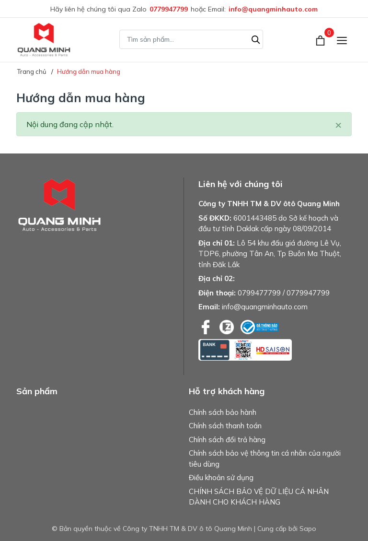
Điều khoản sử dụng (221, 477)
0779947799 (169, 9)
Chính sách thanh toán (225, 425)
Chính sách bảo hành (222, 412)
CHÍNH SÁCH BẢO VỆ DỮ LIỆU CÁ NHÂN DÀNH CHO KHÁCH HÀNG (259, 497)
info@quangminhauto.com (273, 9)
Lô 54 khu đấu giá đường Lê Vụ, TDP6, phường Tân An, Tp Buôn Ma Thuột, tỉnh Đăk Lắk (269, 253)
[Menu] (342, 40)
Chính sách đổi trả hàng (227, 439)
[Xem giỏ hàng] (321, 39)
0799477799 (259, 292)
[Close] (338, 124)
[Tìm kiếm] (256, 38)
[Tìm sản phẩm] (191, 39)
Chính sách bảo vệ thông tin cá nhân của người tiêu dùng (265, 458)
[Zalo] (227, 326)
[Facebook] (206, 326)
